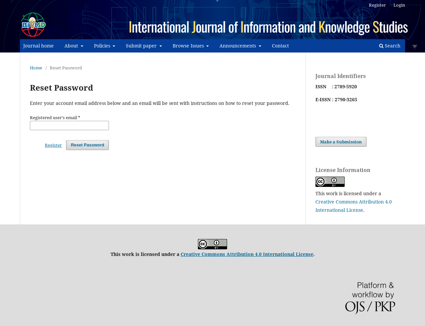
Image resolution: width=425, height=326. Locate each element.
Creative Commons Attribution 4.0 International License (247, 254)
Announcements (238, 45)
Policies (103, 45)
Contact (280, 45)
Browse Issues (189, 45)
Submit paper (142, 45)
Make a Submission (341, 142)
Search (389, 45)
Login (399, 5)
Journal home (38, 45)
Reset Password (87, 144)
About (71, 45)
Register (377, 5)
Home (36, 68)
